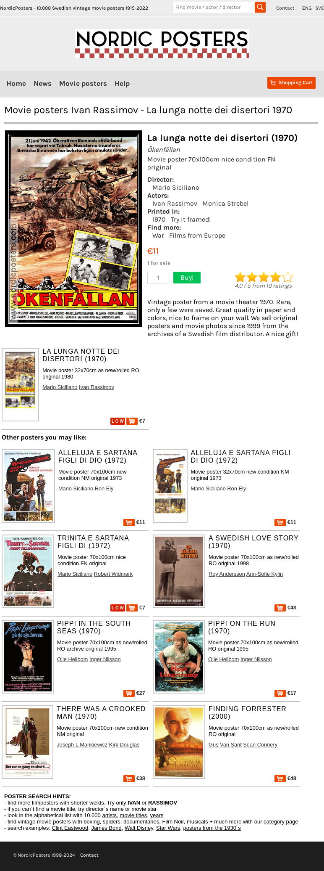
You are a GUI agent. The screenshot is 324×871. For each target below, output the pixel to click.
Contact (285, 8)
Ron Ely (104, 488)
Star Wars (168, 828)
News (43, 83)
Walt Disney (139, 828)
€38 (134, 778)
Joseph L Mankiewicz (82, 744)
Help (122, 83)
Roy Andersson (227, 574)
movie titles (133, 815)
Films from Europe (197, 235)
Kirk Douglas (124, 744)
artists (109, 815)
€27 (134, 693)
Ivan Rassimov (174, 203)
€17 (285, 693)
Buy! (186, 277)
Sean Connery (260, 744)
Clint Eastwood (70, 828)
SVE (319, 8)
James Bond (106, 828)
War (158, 235)
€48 (285, 607)
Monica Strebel (225, 203)
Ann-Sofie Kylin (264, 574)
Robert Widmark (113, 574)
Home (16, 83)
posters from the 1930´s (212, 828)
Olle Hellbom (72, 659)
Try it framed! (191, 219)
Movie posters (83, 83)
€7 (135, 421)
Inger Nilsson (105, 659)
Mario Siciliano (175, 187)
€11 (134, 522)
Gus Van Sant (225, 744)
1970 (159, 219)
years (157, 815)
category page (281, 821)
